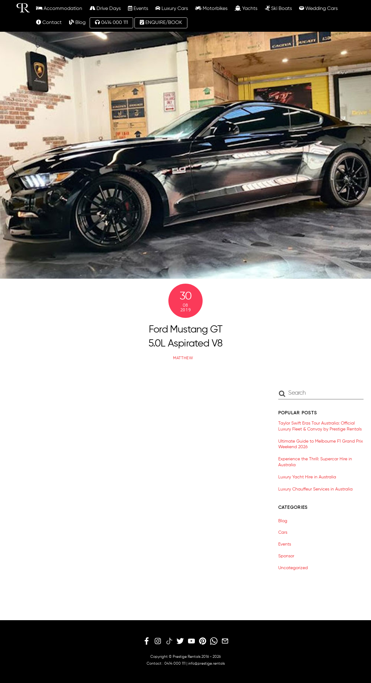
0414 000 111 (111, 22)
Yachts (246, 8)
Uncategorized (293, 568)
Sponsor (286, 556)
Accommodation (59, 8)
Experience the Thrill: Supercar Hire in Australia (315, 462)
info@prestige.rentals (206, 664)
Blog (77, 22)
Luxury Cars (171, 8)
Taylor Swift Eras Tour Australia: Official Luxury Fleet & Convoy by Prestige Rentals (320, 426)
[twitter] (180, 641)
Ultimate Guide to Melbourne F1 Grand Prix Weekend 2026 (320, 444)
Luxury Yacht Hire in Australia (307, 477)
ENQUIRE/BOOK (161, 22)
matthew (183, 358)
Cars (282, 532)
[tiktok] (169, 641)
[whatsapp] (214, 641)
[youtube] (191, 641)
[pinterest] (202, 641)
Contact (49, 22)
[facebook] (146, 641)
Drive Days (105, 8)
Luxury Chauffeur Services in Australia (315, 489)
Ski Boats (278, 8)
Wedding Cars (318, 8)
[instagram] (158, 641)
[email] (225, 641)
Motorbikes (211, 8)
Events (138, 8)
